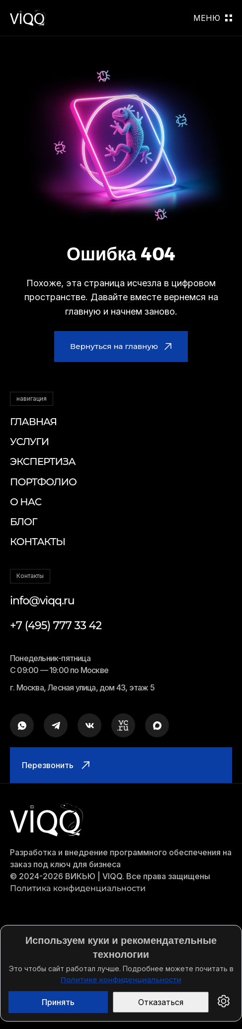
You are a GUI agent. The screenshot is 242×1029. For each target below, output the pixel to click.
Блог (23, 522)
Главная (33, 422)
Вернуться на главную (121, 346)
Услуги (29, 442)
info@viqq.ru (42, 600)
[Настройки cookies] (224, 1002)
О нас (25, 502)
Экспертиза (43, 461)
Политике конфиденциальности (121, 979)
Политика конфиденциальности (78, 888)
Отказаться (160, 1002)
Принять (58, 1002)
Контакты (37, 542)
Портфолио (43, 482)
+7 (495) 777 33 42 (56, 625)
